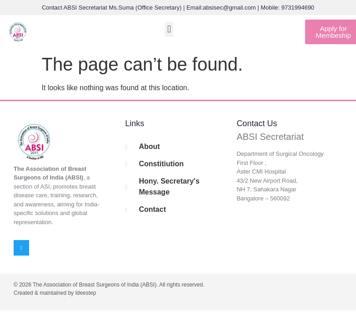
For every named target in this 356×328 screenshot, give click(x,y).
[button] (169, 29)
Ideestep (85, 293)
